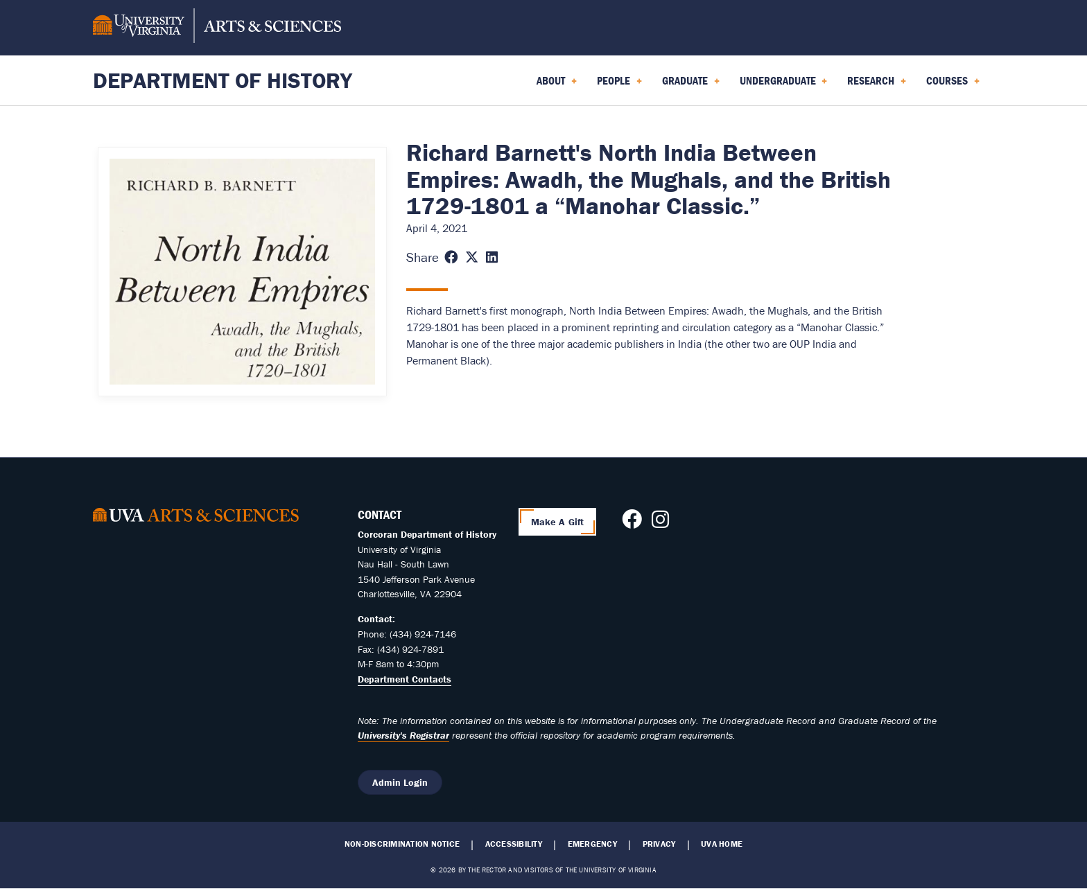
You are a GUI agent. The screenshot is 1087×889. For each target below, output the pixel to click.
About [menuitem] (556, 85)
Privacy (659, 844)
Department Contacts (404, 679)
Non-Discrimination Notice (402, 844)
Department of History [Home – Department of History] (222, 80)
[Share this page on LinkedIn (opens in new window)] (492, 257)
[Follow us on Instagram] (660, 523)
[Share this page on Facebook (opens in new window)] (451, 257)
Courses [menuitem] (953, 85)
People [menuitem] (619, 85)
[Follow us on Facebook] (632, 523)
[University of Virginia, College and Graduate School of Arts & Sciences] (217, 27)
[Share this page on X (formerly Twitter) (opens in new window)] (471, 257)
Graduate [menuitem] (690, 85)
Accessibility (513, 844)
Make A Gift (557, 522)
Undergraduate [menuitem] (783, 85)
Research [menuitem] (877, 85)
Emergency (592, 844)
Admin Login (400, 782)
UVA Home (721, 844)
